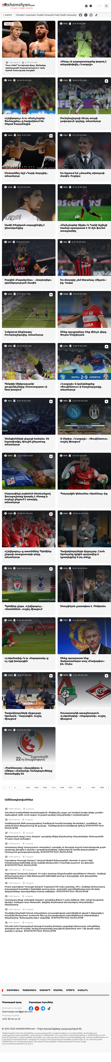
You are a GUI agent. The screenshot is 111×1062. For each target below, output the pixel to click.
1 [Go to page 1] (9, 787)
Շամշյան (30, 809)
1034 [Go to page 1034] (45, 787)
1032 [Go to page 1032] (28, 787)
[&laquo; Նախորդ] (4, 787)
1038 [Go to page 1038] (79, 787)
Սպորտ (8, 24)
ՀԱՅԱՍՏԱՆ (29, 990)
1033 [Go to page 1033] (36, 787)
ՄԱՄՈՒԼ (58, 990)
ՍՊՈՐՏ (70, 990)
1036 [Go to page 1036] (62, 787)
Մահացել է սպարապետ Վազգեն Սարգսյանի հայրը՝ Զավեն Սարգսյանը (46, 15)
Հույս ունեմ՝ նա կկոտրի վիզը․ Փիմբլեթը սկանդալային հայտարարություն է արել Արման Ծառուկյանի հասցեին (25, 67)
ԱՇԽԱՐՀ (45, 990)
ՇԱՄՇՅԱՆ (13, 990)
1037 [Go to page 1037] (70, 787)
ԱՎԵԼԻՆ (83, 990)
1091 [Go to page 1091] (93, 787)
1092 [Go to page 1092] (102, 787)
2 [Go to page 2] (14, 787)
